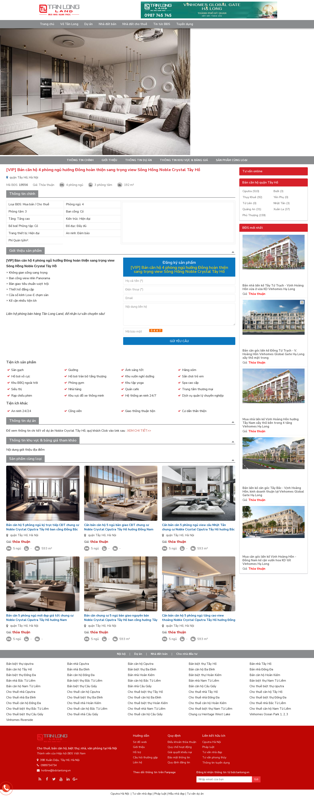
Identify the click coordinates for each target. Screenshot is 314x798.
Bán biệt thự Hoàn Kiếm (205, 675)
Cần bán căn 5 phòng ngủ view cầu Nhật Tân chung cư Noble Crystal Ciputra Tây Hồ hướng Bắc (198, 527)
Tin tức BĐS (161, 24)
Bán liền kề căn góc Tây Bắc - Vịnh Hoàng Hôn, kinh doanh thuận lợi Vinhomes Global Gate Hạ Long (273, 491)
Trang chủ (47, 24)
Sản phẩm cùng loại (231, 160)
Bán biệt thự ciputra (19, 664)
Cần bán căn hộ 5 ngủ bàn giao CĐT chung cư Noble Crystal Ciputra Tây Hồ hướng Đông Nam (118, 527)
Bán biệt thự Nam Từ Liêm (268, 681)
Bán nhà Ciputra (78, 664)
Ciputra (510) (251, 191)
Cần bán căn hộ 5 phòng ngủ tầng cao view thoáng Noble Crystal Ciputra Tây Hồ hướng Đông (198, 618)
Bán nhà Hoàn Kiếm (141, 675)
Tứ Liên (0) (249, 203)
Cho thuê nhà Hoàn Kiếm (84, 703)
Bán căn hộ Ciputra (140, 664)
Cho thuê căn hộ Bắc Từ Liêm (87, 709)
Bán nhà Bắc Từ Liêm (20, 681)
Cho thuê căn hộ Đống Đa (23, 703)
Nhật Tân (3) (282, 203)
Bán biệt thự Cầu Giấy (82, 686)
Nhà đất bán (107, 24)
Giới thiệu (109, 160)
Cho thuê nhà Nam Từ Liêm (146, 709)
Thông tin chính (80, 160)
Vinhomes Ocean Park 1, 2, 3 (269, 714)
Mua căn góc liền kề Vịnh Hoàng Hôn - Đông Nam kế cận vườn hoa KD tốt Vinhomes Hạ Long (269, 560)
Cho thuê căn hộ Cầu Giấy (145, 714)
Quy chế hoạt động (180, 747)
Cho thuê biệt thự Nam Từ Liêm (210, 709)
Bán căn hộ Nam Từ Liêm (23, 686)
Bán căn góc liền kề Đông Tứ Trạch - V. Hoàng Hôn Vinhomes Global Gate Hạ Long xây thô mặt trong (273, 354)
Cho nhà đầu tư (186, 654)
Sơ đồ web (140, 742)
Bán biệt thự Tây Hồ (202, 664)
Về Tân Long (69, 24)
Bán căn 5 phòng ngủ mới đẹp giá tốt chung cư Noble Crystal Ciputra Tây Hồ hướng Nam (39, 618)
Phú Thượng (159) (254, 215)
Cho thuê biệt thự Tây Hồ (145, 692)
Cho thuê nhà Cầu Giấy (82, 714)
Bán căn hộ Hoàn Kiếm (265, 675)
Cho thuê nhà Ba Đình (21, 697)
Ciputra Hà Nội (211, 742)
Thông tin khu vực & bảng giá (184, 160)
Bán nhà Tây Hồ (260, 664)
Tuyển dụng (184, 24)
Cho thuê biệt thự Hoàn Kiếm (148, 703)
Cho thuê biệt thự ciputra (267, 686)
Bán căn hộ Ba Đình (202, 669)
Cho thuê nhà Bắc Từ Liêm (268, 703)
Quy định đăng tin (179, 762)
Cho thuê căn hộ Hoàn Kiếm (207, 703)
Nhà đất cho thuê (134, 24)
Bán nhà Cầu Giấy (140, 686)
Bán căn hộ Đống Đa (81, 675)
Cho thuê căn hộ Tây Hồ (266, 692)
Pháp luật (208, 747)
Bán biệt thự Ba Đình (142, 669)
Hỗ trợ (137, 752)
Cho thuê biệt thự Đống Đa (268, 697)
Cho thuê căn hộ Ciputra (83, 692)
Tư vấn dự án (195, 794)
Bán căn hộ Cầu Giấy (202, 686)
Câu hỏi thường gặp (145, 757)
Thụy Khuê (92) (252, 197)
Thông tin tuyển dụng (216, 763)
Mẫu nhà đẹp (176, 794)
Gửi (256, 779)
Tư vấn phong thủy (214, 757)
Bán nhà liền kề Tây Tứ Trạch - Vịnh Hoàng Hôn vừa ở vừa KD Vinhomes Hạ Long (273, 287)
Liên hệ (137, 762)
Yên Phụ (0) (281, 197)
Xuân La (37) (282, 209)
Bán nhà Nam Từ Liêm (204, 681)
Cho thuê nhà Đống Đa (204, 697)
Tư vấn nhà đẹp (212, 752)
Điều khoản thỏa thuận (182, 742)
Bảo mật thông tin (179, 757)
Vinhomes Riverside (19, 720)
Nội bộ (121, 654)
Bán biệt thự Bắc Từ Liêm (84, 681)
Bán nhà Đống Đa (261, 669)
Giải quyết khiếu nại (180, 752)
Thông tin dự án (138, 160)
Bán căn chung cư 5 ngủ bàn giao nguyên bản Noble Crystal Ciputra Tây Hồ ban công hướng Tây (120, 618)
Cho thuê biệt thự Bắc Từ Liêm (27, 709)
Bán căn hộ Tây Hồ (19, 669)
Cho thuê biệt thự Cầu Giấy (24, 714)
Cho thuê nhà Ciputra (20, 692)
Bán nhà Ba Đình (78, 669)
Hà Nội (33, 535)
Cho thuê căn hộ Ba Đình (144, 697)
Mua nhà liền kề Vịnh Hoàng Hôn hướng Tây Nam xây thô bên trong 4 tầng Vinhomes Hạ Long (271, 422)
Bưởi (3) (278, 191)
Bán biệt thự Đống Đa (21, 675)
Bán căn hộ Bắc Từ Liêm (144, 681)
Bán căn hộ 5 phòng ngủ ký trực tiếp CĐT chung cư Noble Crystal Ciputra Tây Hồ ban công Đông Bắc (42, 527)
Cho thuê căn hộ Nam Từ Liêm (270, 709)
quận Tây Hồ (19, 535)
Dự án (88, 24)
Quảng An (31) (252, 209)
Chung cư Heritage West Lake (209, 714)
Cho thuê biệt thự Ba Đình (85, 697)
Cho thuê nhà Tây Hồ (203, 692)
